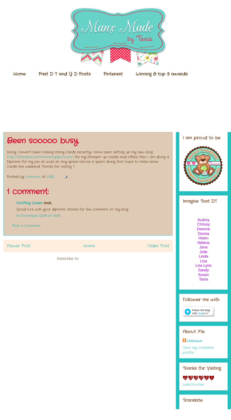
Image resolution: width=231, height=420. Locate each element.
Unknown (194, 341)
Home (19, 74)
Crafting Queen (29, 203)
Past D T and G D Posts (64, 74)
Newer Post (19, 246)
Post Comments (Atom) (99, 258)
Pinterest (113, 74)
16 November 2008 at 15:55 (38, 215)
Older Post (158, 246)
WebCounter (193, 384)
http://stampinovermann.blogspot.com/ (40, 157)
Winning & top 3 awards (162, 74)
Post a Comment (26, 225)
